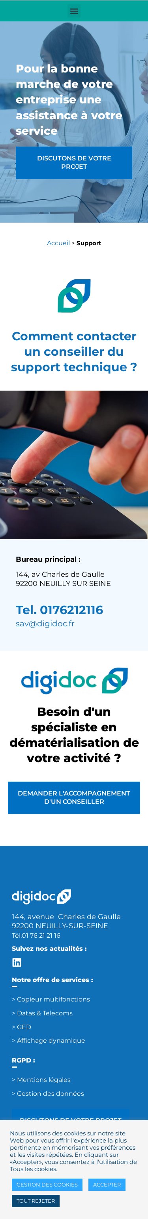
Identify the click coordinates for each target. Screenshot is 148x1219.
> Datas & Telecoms (42, 1013)
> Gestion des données (48, 1093)
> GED (21, 1027)
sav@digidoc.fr (45, 623)
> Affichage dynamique (48, 1040)
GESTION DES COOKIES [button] (47, 1184)
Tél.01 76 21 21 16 (36, 935)
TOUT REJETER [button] (36, 1201)
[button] (74, 10)
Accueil (58, 243)
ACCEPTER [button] (107, 1184)
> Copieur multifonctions (51, 999)
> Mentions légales (41, 1080)
